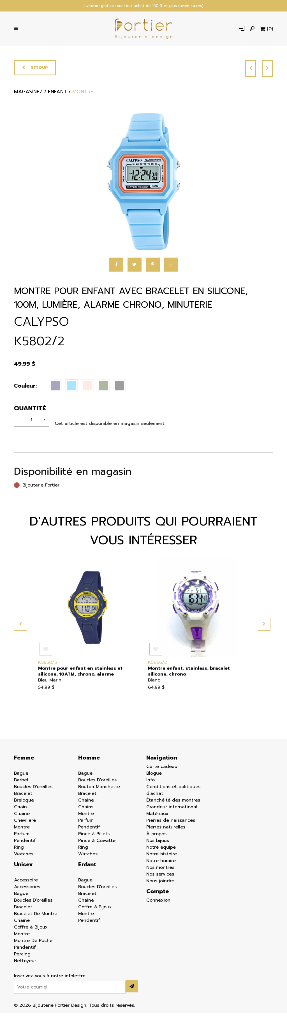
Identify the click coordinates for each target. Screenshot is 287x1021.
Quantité (25, 416)
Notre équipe (161, 855)
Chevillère (25, 828)
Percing (22, 962)
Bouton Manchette (99, 794)
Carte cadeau (161, 774)
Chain (20, 815)
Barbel (21, 788)
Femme (24, 765)
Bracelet (23, 801)
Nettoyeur (25, 969)
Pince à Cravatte (96, 848)
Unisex (23, 872)
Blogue (154, 781)
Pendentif (25, 848)
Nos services (160, 882)
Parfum (21, 842)
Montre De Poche (33, 948)
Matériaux (157, 821)
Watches (23, 862)
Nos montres (160, 875)
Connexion (158, 908)
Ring (19, 855)
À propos (156, 842)
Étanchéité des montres (173, 808)
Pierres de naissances (170, 828)
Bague (21, 781)
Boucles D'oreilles (33, 794)
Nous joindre (160, 889)
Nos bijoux (157, 848)
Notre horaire (161, 868)
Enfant (87, 872)
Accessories (27, 895)
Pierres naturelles (165, 835)
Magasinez (29, 101)
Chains (85, 815)
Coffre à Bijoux (31, 935)
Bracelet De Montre (35, 921)
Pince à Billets (94, 842)
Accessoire (26, 888)
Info (150, 788)
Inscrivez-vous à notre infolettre (49, 984)
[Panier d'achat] (266, 31)
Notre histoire (161, 862)
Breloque (24, 808)
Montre (22, 835)
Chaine (22, 821)
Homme (89, 765)
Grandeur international (171, 815)
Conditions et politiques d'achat (173, 798)
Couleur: (20, 394)
